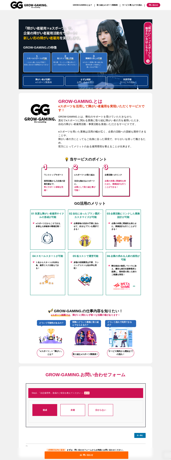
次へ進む (140, 435)
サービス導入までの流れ (132, 5)
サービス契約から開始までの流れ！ (120, 352)
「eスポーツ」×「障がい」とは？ (50, 352)
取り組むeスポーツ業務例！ (85, 354)
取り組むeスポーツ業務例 (107, 5)
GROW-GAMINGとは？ (82, 5)
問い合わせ (86, 455)
